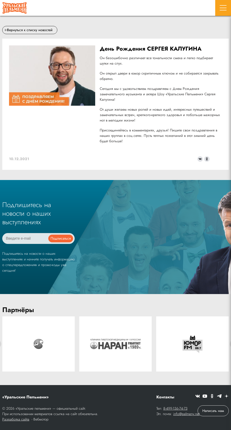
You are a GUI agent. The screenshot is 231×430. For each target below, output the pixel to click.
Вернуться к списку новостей (29, 30)
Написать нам (213, 410)
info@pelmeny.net (186, 413)
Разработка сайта (15, 419)
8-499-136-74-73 (175, 408)
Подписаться (61, 238)
